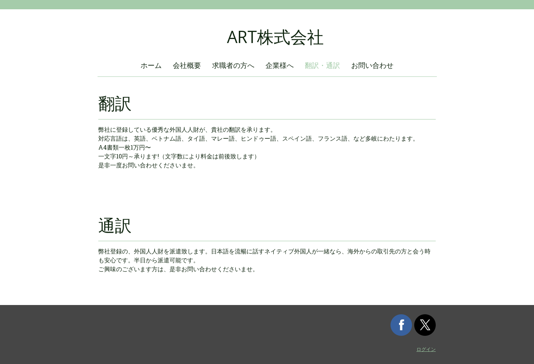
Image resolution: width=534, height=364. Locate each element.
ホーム (151, 65)
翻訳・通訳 (322, 65)
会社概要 (187, 65)
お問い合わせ (372, 65)
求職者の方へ (233, 65)
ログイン (426, 349)
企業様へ (280, 65)
